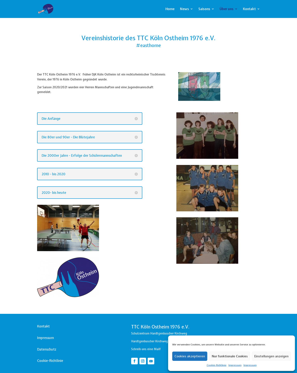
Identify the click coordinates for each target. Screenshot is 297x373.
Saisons (204, 9)
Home (169, 9)
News (184, 9)
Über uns (226, 9)
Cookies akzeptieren (189, 356)
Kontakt (249, 9)
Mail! (157, 349)
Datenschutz (46, 349)
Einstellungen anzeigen (271, 356)
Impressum (235, 365)
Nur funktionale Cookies (230, 356)
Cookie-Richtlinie (216, 365)
